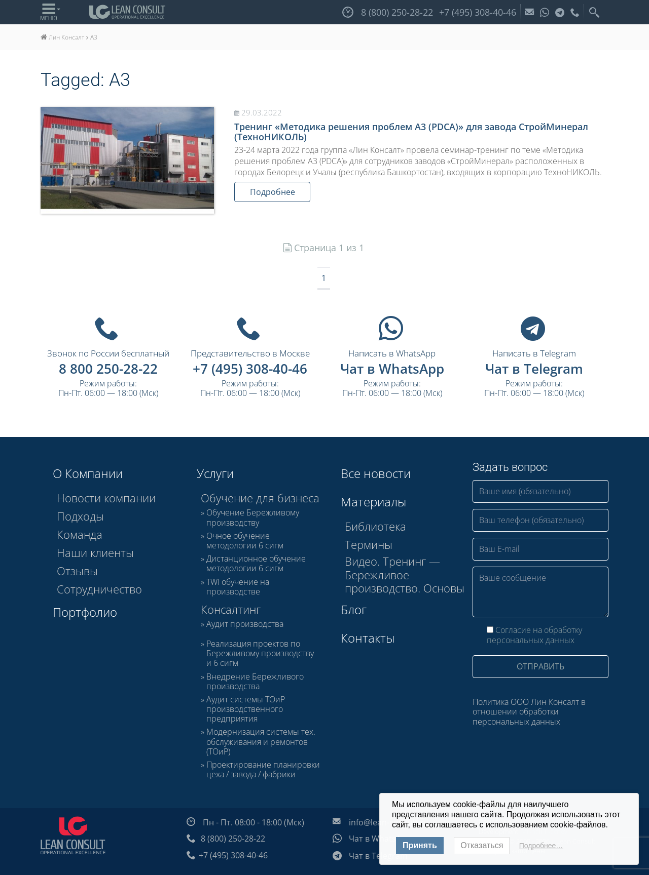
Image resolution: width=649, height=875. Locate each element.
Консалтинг (231, 609)
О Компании (88, 473)
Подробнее (272, 191)
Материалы (373, 501)
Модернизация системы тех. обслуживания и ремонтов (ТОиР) (260, 742)
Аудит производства (244, 624)
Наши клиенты (95, 552)
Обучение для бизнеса (260, 497)
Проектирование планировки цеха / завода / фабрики (263, 769)
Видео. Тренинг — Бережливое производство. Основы (404, 574)
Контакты (367, 637)
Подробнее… (541, 846)
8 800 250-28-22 (108, 369)
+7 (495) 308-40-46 (250, 369)
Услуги (215, 473)
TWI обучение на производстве (237, 586)
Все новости (376, 473)
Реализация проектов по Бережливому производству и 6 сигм (260, 653)
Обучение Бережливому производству (252, 517)
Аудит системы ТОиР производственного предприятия (245, 709)
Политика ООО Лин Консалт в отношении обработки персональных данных (529, 711)
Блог (354, 609)
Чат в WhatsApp (392, 369)
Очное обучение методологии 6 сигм (244, 540)
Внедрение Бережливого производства (255, 681)
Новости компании (106, 497)
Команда (79, 534)
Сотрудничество (99, 588)
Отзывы (77, 570)
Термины (368, 544)
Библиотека (375, 526)
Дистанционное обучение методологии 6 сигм (256, 563)
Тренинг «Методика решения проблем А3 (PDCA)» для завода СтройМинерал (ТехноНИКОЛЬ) (411, 132)
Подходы (80, 516)
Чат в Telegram (534, 369)
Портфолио (85, 612)
